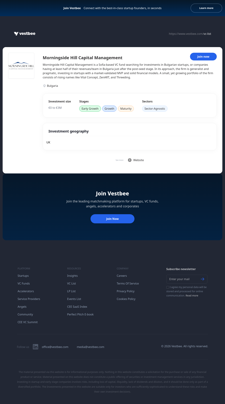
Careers (122, 276)
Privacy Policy (125, 291)
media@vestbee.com (90, 347)
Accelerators (26, 291)
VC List (71, 283)
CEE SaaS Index (77, 307)
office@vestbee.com (55, 347)
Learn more (206, 8)
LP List (71, 291)
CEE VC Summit (28, 322)
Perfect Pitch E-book (80, 314)
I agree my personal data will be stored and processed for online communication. (186, 291)
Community (25, 314)
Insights (72, 276)
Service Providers (29, 299)
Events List (74, 299)
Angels (22, 307)
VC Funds (24, 283)
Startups (23, 276)
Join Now (112, 219)
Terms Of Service (128, 283)
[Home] (24, 33)
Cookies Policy (126, 299)
